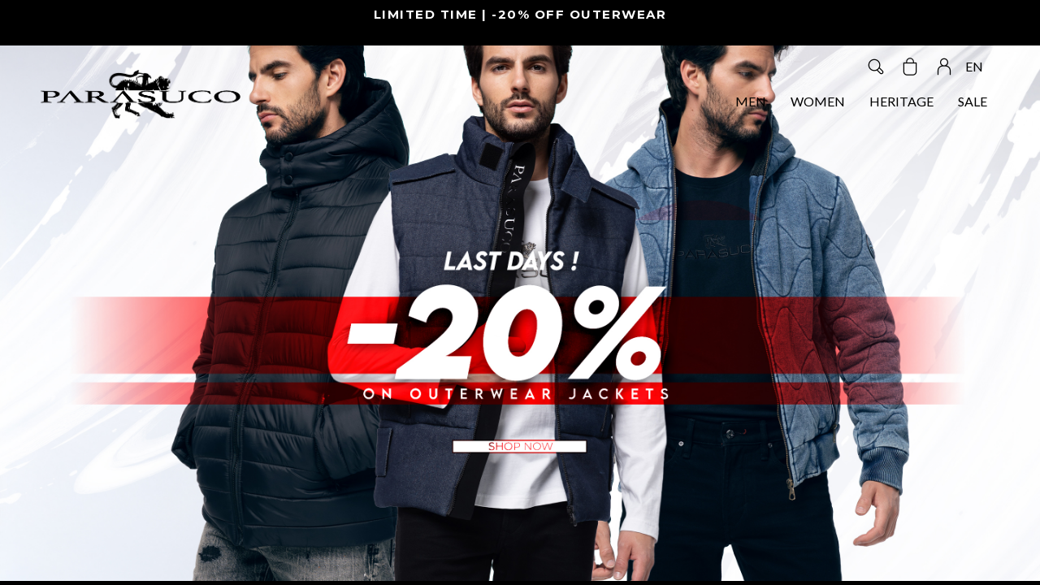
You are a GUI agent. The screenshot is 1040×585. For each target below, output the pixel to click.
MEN (750, 101)
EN (974, 66)
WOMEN (818, 101)
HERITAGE (901, 101)
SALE (972, 101)
